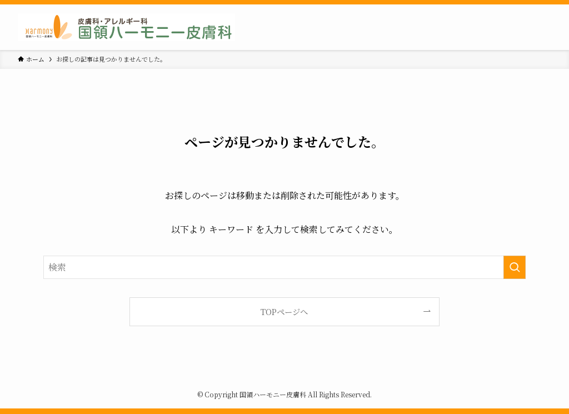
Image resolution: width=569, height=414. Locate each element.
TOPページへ (284, 311)
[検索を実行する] (514, 267)
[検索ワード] (284, 267)
